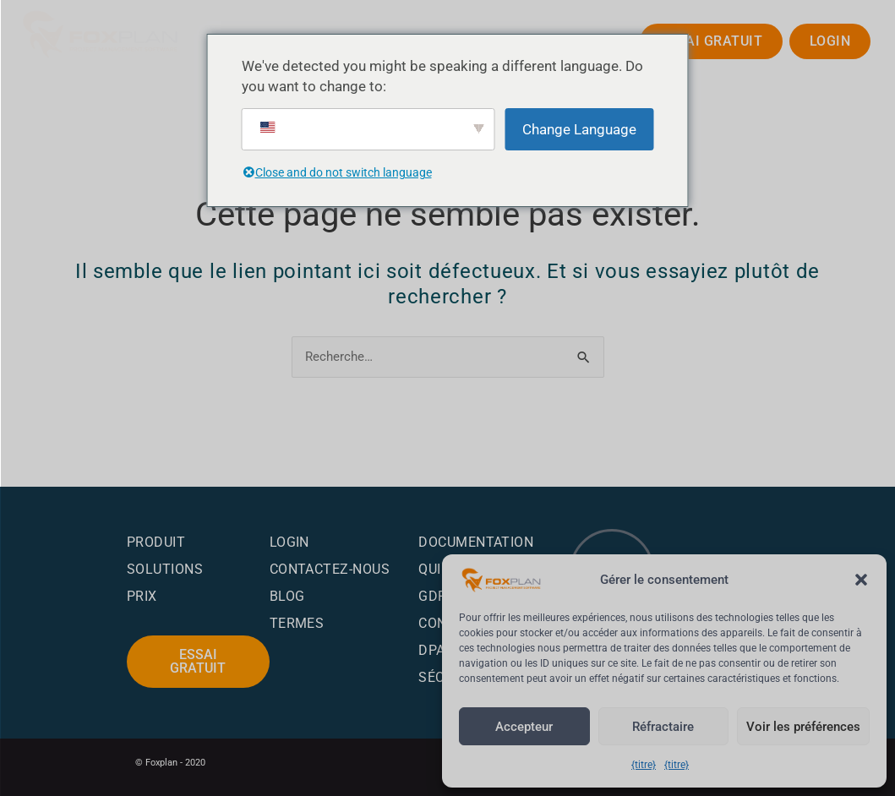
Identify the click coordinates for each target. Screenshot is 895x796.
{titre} (643, 765)
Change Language (579, 129)
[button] (861, 564)
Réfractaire (655, 726)
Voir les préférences (797, 726)
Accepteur (522, 726)
